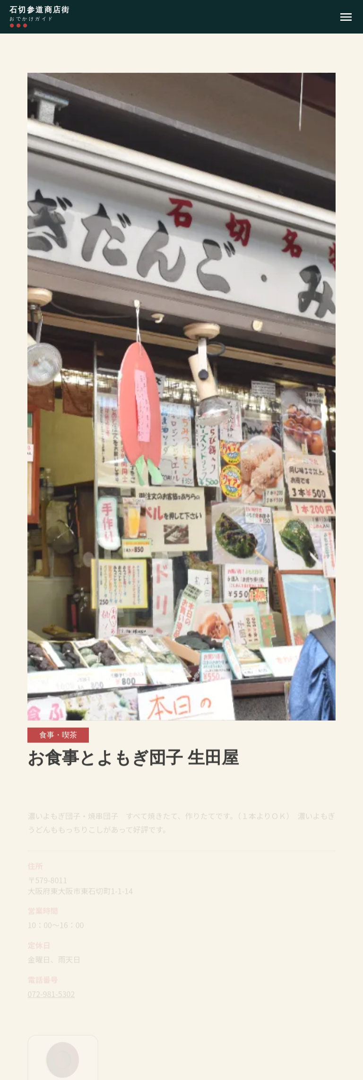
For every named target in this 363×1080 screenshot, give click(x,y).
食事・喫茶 (58, 735)
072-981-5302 (51, 996)
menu (346, 17)
